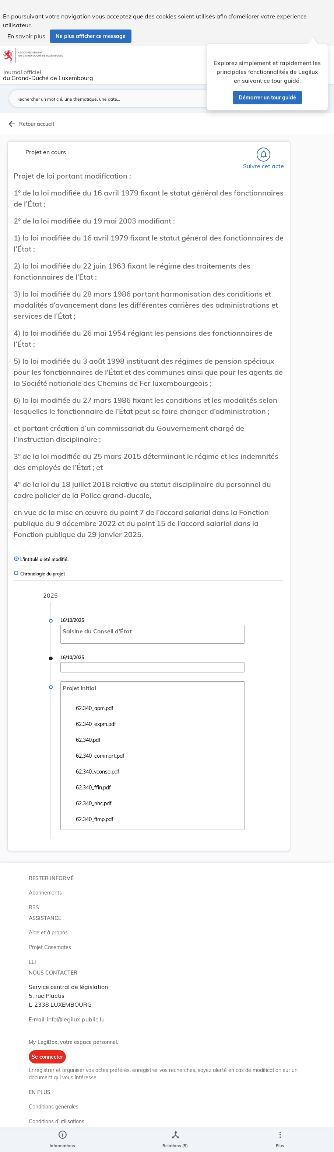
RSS (34, 907)
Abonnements (45, 892)
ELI (32, 962)
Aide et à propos (48, 932)
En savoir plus (26, 36)
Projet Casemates (50, 947)
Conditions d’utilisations (56, 1121)
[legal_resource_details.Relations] (175, 1140)
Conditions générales (53, 1106)
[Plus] (279, 1140)
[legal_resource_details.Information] (62, 1140)
